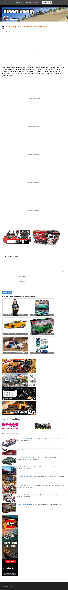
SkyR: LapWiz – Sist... (23, 466)
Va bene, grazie (47, 2)
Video (19, 31)
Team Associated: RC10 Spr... (25, 494)
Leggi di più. (35, 2)
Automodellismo (13, 31)
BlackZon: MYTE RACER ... (25, 448)
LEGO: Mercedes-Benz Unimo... (26, 504)
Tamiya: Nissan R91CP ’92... (25, 438)
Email (22, 281)
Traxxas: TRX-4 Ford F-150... (25, 476)
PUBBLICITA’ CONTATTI (6, 6)
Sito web (20, 286)
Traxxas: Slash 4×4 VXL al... (25, 457)
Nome (22, 276)
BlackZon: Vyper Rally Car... (25, 485)
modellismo (22, 67)
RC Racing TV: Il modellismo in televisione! (26, 26)
